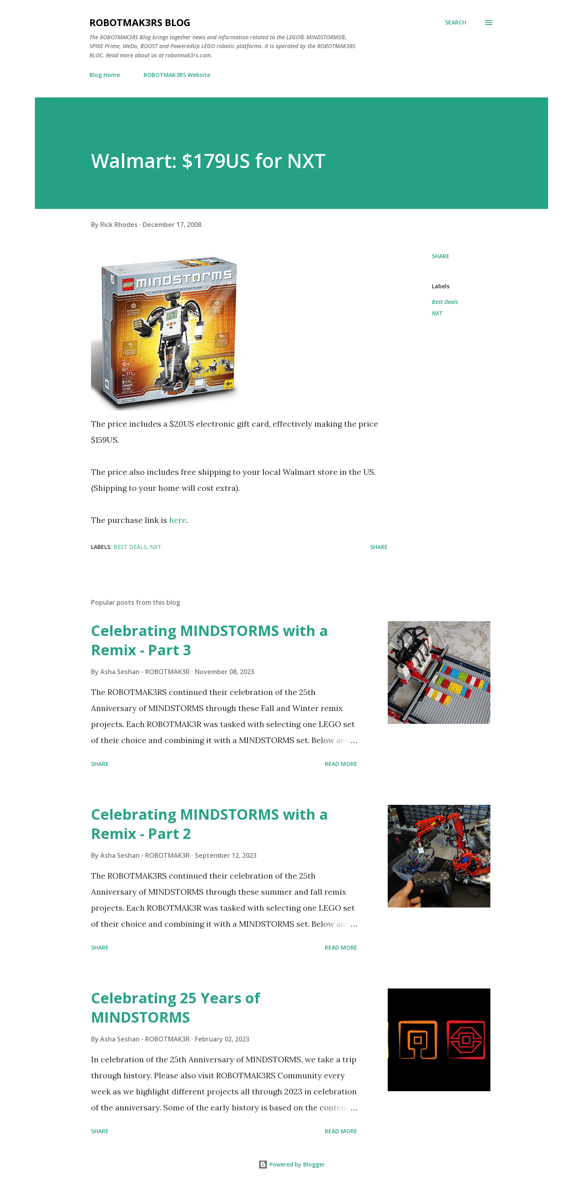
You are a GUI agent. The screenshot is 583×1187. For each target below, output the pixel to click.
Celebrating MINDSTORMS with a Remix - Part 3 (209, 640)
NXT (437, 313)
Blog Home (104, 75)
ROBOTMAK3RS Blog (139, 22)
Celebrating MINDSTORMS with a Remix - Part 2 (209, 823)
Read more (341, 764)
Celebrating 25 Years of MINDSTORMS (175, 1007)
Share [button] (440, 256)
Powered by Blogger (291, 1164)
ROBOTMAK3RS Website (177, 75)
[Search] (455, 22)
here (177, 520)
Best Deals (445, 302)
